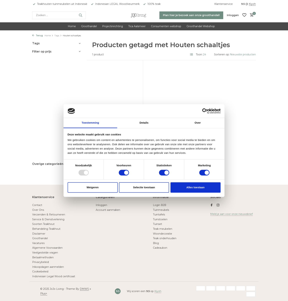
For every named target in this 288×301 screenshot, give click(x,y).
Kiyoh (252, 4)
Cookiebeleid (40, 271)
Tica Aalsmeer (137, 26)
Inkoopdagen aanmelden (48, 266)
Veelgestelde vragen (45, 252)
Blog (156, 243)
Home (72, 26)
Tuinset (157, 224)
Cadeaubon (160, 247)
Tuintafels (159, 214)
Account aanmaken (108, 210)
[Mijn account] (233, 15)
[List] (191, 54)
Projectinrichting (112, 26)
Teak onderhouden (164, 238)
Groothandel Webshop (201, 26)
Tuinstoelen (160, 219)
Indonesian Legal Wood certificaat (53, 276)
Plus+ (43, 293)
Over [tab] (198, 122)
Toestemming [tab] (90, 122)
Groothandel (89, 26)
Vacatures (38, 243)
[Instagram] (218, 205)
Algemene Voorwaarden (47, 247)
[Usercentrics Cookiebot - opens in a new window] (205, 111)
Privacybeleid (40, 262)
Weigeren (93, 187)
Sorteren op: (222, 54)
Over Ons (38, 210)
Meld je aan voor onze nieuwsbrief (231, 214)
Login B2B (159, 205)
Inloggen (101, 205)
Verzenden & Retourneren (48, 214)
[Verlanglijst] (244, 15)
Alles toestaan (195, 187)
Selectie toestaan (144, 187)
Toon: (199, 54)
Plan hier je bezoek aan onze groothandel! (191, 15)
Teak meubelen (162, 228)
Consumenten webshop (166, 26)
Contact (37, 205)
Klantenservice (223, 4)
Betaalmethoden (43, 257)
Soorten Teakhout (43, 224)
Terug (37, 35)
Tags (58, 35)
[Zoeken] (59, 15)
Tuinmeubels (161, 210)
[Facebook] (211, 205)
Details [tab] (144, 122)
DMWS (84, 288)
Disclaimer (38, 233)
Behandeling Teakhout (46, 228)
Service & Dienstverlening (48, 219)
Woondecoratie (162, 233)
